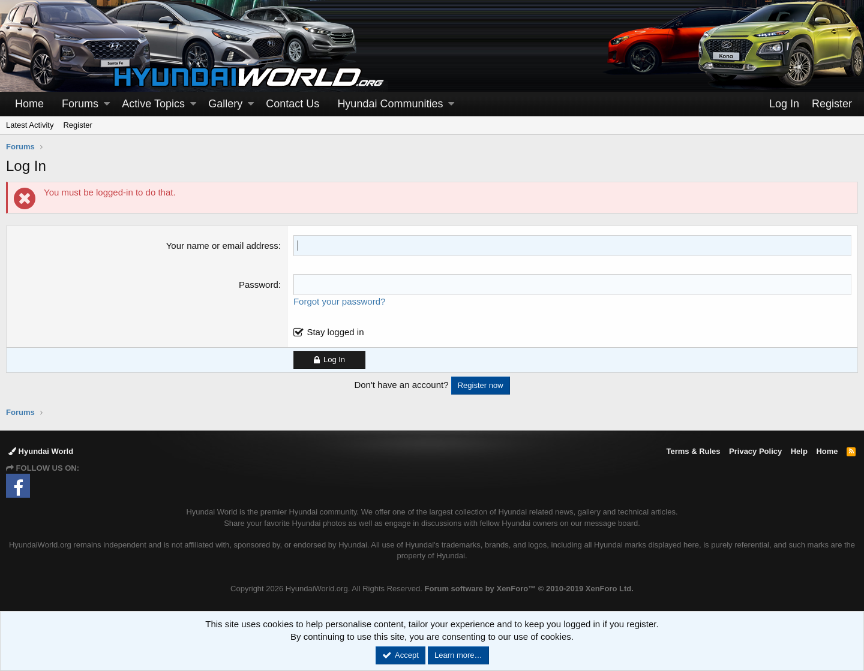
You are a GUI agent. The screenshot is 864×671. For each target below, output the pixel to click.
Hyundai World (40, 451)
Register (77, 125)
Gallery (225, 104)
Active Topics (153, 104)
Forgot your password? (339, 301)
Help (799, 451)
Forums (80, 104)
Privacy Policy (755, 451)
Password (258, 284)
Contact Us (292, 104)
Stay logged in (335, 332)
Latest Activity (29, 125)
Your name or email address (222, 245)
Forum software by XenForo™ (529, 588)
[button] (107, 104)
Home (29, 104)
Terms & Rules (693, 451)
